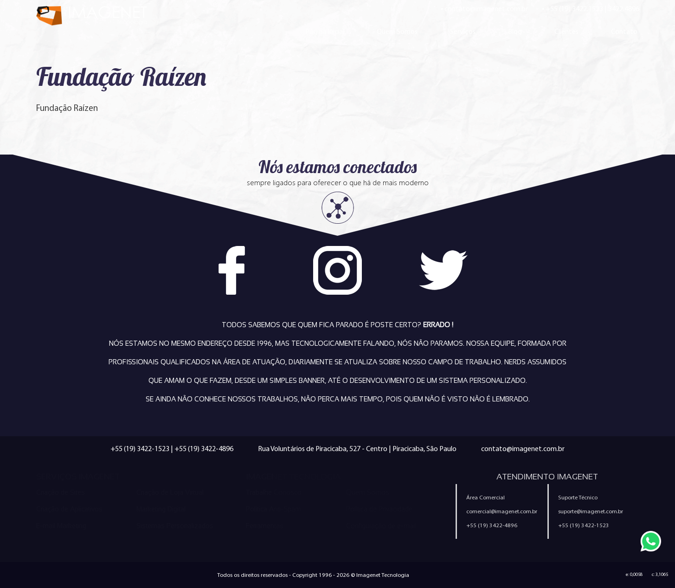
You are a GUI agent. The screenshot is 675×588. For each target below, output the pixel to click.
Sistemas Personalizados (174, 526)
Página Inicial (324, 31)
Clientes (566, 31)
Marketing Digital (161, 509)
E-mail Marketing (61, 526)
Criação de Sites (60, 492)
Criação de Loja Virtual (170, 492)
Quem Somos (397, 31)
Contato (624, 31)
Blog (515, 31)
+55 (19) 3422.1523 (574, 8)
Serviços (463, 31)
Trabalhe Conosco (274, 492)
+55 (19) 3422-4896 (203, 448)
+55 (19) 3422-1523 (139, 448)
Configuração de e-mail (381, 526)
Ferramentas (264, 526)
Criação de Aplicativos (69, 509)
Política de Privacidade (379, 509)
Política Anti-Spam (273, 509)
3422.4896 (623, 8)
